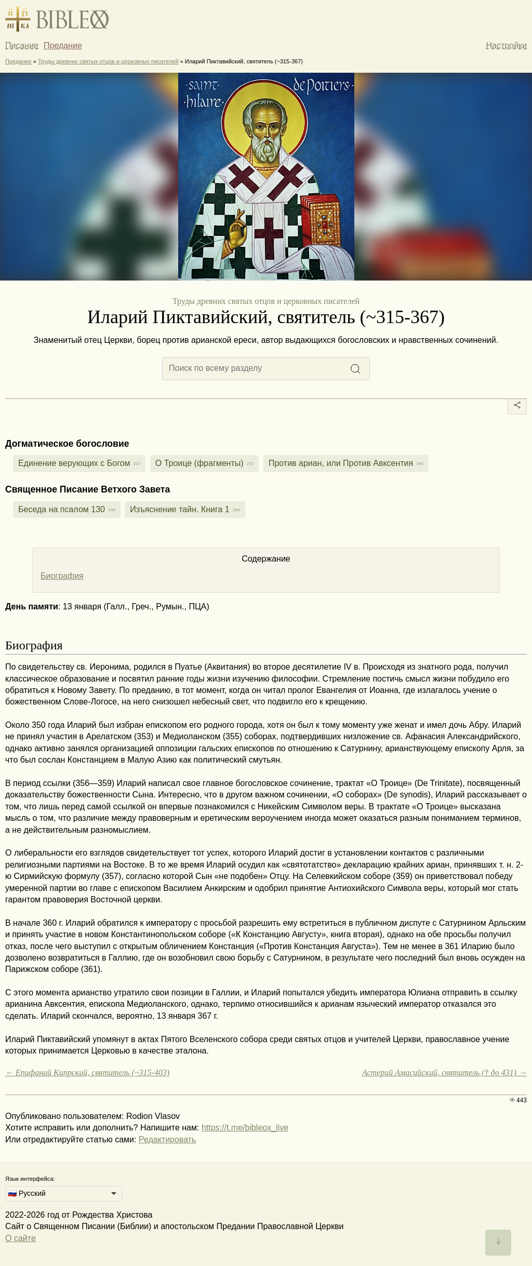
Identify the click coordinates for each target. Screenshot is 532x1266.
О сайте (20, 1238)
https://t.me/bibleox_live (245, 1127)
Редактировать (167, 1139)
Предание (63, 45)
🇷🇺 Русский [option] (27, 1193)
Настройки (506, 45)
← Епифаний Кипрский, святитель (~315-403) (87, 1072)
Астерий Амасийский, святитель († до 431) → (444, 1072)
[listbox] (63, 1194)
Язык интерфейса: (30, 1179)
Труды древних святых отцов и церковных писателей (108, 61)
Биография (62, 575)
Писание (21, 45)
